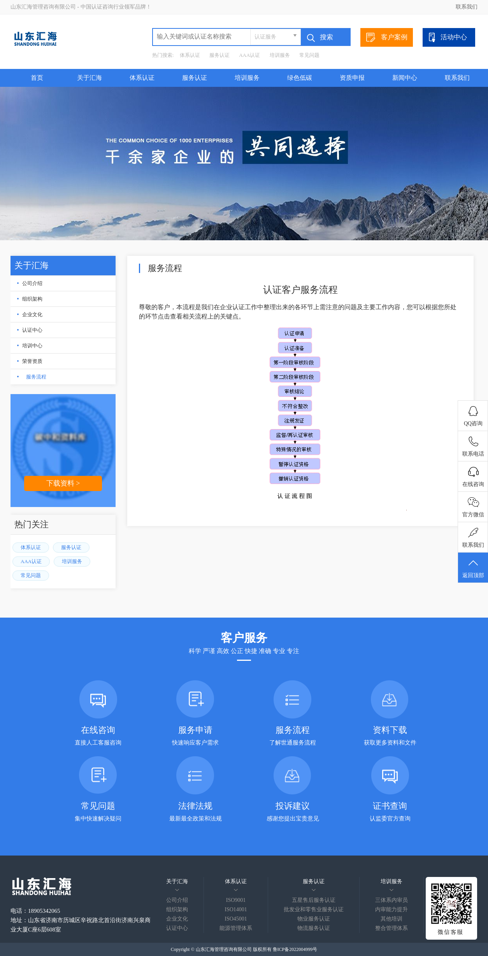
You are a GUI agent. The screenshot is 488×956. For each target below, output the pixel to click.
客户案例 (386, 37)
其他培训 (391, 919)
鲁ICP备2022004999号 (295, 949)
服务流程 (36, 377)
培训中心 (32, 346)
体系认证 (190, 55)
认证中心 (32, 330)
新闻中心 (404, 77)
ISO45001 (236, 919)
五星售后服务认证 (313, 900)
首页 (37, 77)
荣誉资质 (32, 361)
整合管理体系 (391, 928)
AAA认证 (249, 55)
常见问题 (309, 55)
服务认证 (219, 55)
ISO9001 (236, 900)
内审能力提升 (391, 909)
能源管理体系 (235, 928)
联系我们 (466, 7)
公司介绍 (32, 283)
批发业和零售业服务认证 (314, 909)
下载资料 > (63, 483)
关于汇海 (89, 77)
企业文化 (32, 314)
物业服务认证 (313, 919)
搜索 (320, 37)
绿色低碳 (299, 77)
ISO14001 (236, 909)
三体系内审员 (391, 900)
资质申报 (352, 77)
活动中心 (447, 37)
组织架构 (32, 299)
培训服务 (280, 55)
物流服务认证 (313, 928)
